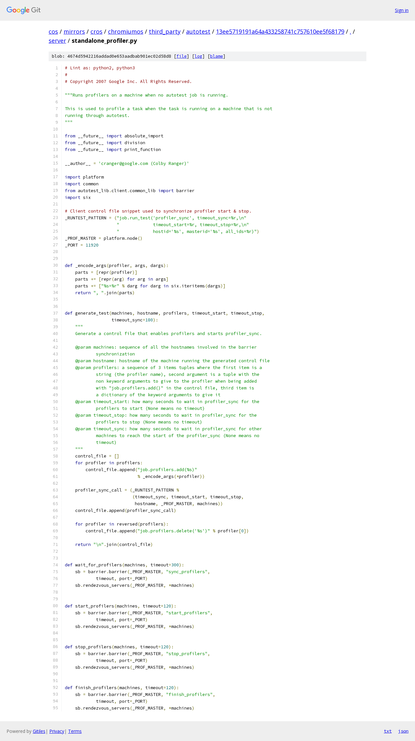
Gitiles (39, 731)
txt (388, 731)
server (57, 40)
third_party (165, 31)
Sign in (402, 10)
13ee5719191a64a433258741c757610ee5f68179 (280, 31)
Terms (75, 731)
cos (53, 31)
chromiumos (125, 31)
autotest (198, 31)
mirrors (74, 31)
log (198, 56)
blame (216, 56)
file (181, 56)
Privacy (56, 731)
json (403, 731)
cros (96, 31)
